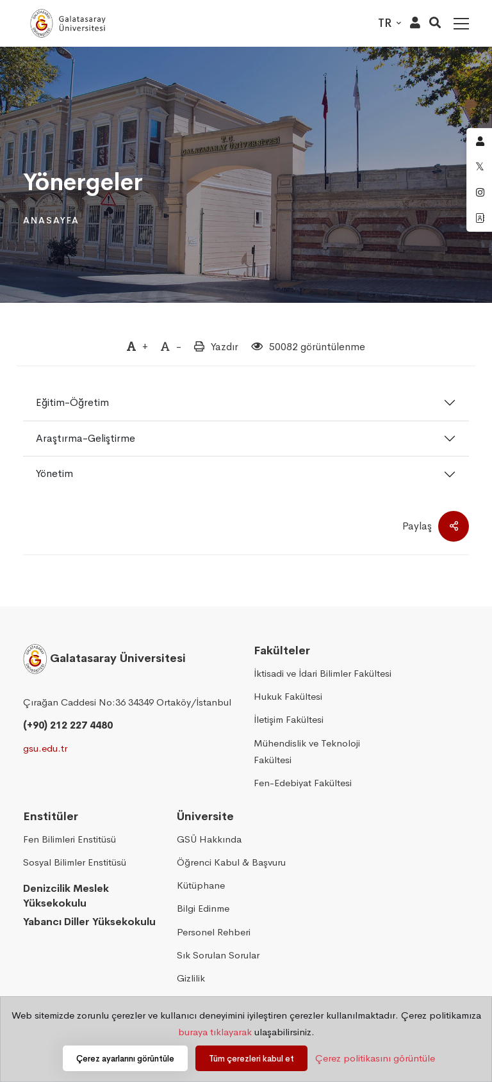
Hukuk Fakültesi (288, 696)
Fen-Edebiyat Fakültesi (303, 783)
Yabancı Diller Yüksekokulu (89, 921)
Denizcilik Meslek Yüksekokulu (66, 896)
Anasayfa (51, 220)
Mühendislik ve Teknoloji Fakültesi (307, 751)
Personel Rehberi (213, 932)
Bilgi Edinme (203, 908)
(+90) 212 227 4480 (68, 725)
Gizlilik (191, 978)
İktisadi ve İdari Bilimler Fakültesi (322, 673)
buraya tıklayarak (215, 1032)
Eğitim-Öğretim (72, 402)
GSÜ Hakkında (209, 839)
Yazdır (224, 346)
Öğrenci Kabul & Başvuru (231, 862)
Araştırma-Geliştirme (85, 438)
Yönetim (54, 473)
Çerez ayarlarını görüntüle (125, 1058)
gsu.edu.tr (45, 748)
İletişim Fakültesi (289, 719)
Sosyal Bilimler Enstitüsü (74, 862)
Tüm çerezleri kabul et (251, 1058)
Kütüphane (201, 885)
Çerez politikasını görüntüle (375, 1058)
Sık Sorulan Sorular (218, 955)
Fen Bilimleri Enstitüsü (69, 839)
